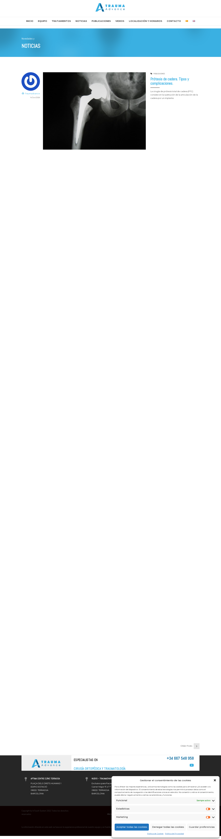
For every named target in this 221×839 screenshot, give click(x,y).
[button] (214, 780)
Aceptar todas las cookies (131, 826)
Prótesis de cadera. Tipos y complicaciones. (169, 81)
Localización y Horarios (145, 21)
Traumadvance (32, 93)
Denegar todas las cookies (168, 826)
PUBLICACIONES (159, 73)
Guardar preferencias (202, 826)
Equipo (42, 21)
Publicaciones (101, 21)
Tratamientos (61, 21)
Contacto (174, 21)
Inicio (29, 21)
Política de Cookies (155, 833)
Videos (119, 21)
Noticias (81, 21)
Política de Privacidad (174, 833)
